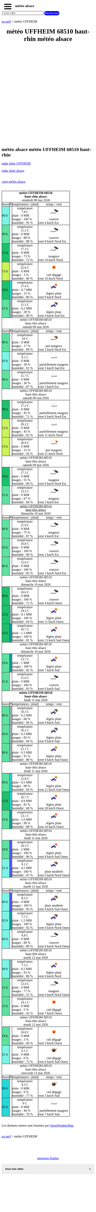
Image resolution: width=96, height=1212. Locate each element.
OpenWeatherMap (62, 1125)
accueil (6, 21)
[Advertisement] (48, 95)
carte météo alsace (13, 181)
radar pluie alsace (13, 170)
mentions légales (48, 1158)
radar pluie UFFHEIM (16, 163)
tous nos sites (14, 1168)
